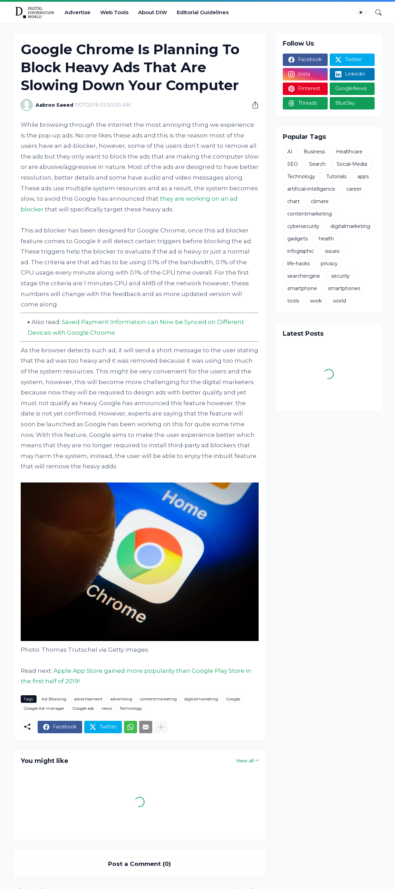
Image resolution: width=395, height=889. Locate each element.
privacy (329, 263)
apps (363, 176)
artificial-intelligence (311, 189)
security (340, 276)
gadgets (297, 239)
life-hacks (298, 263)
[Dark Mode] (363, 12)
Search (317, 164)
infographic (300, 251)
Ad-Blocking (53, 698)
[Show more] (160, 727)
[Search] (376, 12)
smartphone (302, 288)
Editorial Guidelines (203, 12)
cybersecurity (303, 226)
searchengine (303, 276)
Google (233, 698)
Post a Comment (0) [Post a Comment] (139, 863)
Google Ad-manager (44, 708)
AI (289, 152)
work (316, 301)
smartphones (344, 288)
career (354, 189)
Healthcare (349, 152)
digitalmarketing (201, 698)
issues (332, 251)
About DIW (152, 12)
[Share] (253, 105)
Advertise (77, 12)
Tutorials (336, 176)
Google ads (83, 708)
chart (293, 201)
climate (320, 201)
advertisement (88, 698)
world (339, 301)
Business (314, 152)
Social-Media (352, 164)
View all (245, 760)
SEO (292, 164)
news (107, 708)
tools (293, 301)
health (326, 239)
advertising (121, 698)
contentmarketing (158, 698)
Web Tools (114, 12)
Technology (130, 708)
